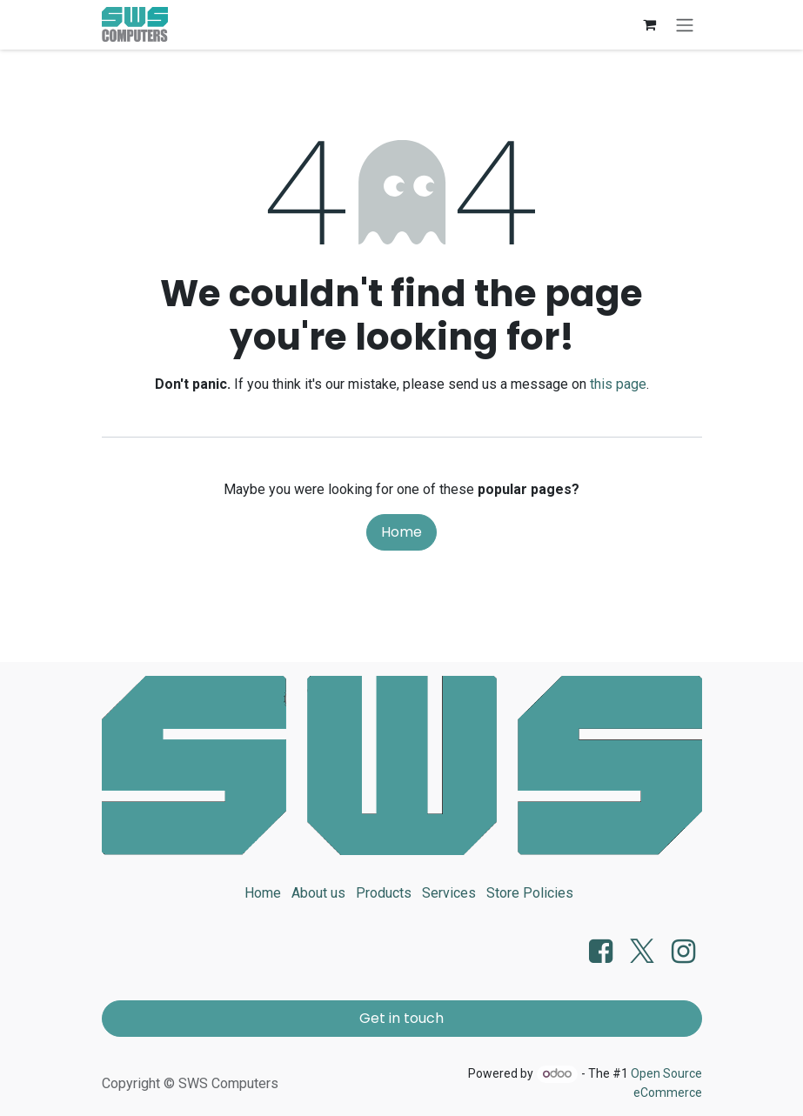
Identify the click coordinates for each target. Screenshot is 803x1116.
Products (384, 893)
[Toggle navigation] (684, 25)
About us (318, 893)
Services (449, 893)
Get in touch (401, 1018)
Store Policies (529, 893)
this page (618, 384)
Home (401, 532)
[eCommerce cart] (649, 24)
